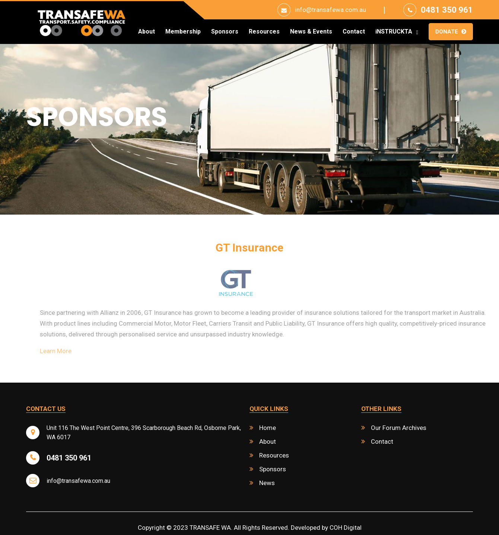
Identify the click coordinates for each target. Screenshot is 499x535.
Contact (354, 32)
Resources (264, 32)
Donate (446, 31)
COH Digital (346, 527)
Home (267, 427)
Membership (183, 32)
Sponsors (224, 32)
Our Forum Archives (398, 427)
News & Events (311, 32)
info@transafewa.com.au (330, 9)
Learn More (70, 351)
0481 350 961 (447, 10)
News (267, 483)
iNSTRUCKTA (393, 32)
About (146, 32)
